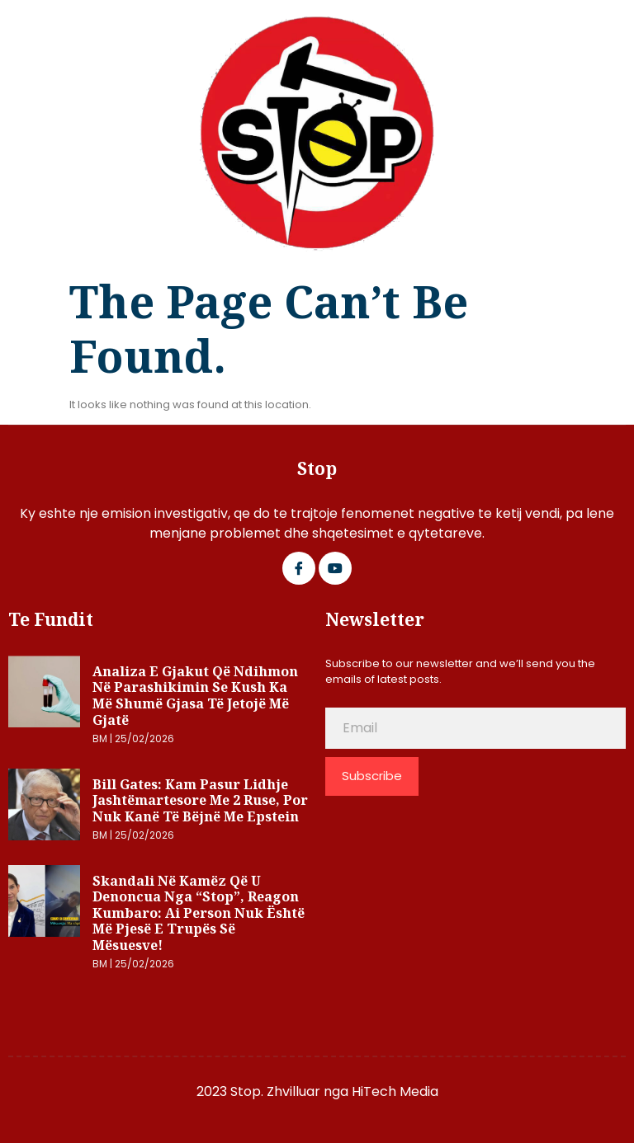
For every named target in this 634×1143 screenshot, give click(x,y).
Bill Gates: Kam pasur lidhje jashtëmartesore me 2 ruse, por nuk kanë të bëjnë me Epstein (200, 800)
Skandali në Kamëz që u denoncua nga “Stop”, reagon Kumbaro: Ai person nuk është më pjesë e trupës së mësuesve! (198, 913)
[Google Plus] (335, 568)
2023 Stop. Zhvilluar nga (274, 1091)
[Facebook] (298, 568)
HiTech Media (395, 1091)
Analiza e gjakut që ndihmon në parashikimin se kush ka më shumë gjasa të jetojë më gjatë (195, 695)
